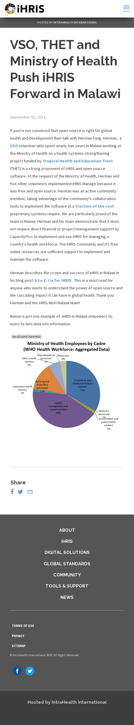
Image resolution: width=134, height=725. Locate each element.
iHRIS (67, 541)
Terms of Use (23, 626)
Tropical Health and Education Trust (78, 161)
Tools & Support (67, 585)
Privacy (18, 636)
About (67, 530)
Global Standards (67, 563)
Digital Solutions (67, 552)
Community (67, 574)
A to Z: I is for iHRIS (53, 280)
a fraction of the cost (93, 206)
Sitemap (19, 646)
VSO (14, 145)
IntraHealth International (75, 22)
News (67, 597)
